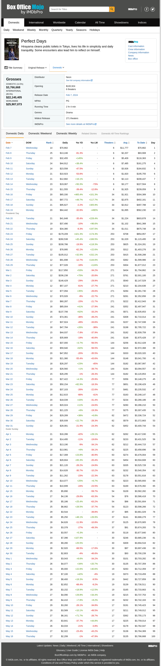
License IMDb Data (89, 650)
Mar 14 (9, 337)
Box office (133, 59)
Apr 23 (9, 517)
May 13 (9, 620)
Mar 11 (9, 322)
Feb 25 (9, 244)
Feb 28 (9, 260)
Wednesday (32, 148)
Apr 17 (9, 501)
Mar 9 (8, 311)
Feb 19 (9, 210)
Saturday (30, 163)
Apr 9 (8, 475)
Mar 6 (8, 296)
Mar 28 (9, 410)
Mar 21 (9, 374)
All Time (100, 22)
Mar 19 (9, 363)
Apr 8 (8, 470)
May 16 (9, 636)
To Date (141, 142)
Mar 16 (9, 348)
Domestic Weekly (66, 133)
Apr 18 (9, 506)
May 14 (9, 626)
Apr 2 (8, 439)
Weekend (18, 29)
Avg (125, 142)
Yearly (69, 29)
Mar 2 (8, 275)
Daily (7, 29)
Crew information (136, 49)
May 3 (9, 569)
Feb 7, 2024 (72, 95)
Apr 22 (9, 512)
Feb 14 (9, 184)
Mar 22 (9, 379)
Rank (49, 142)
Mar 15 (9, 343)
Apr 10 (9, 481)
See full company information (79, 80)
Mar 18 (9, 358)
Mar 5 (8, 291)
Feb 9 (8, 158)
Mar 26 (9, 400)
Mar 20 (9, 368)
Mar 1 (8, 270)
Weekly (31, 29)
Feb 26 (9, 249)
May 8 (9, 595)
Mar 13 (9, 332)
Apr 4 (8, 449)
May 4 (9, 574)
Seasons (81, 29)
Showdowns (121, 22)
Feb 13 (9, 179)
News (131, 55)
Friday (29, 158)
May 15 (9, 631)
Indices (142, 22)
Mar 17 (9, 353)
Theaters (108, 142)
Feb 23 (9, 234)
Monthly (43, 29)
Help (102, 650)
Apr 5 (8, 455)
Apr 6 (8, 460)
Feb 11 (9, 168)
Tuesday (30, 179)
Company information (138, 52)
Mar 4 (8, 286)
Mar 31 (9, 426)
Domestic (13, 22)
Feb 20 (9, 218)
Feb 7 (8, 148)
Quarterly (56, 29)
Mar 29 (9, 415)
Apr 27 (9, 538)
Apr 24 (9, 522)
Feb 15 (9, 189)
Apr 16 (9, 496)
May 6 (9, 584)
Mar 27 (9, 405)
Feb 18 (9, 205)
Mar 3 (8, 280)
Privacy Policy (70, 663)
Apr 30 (9, 553)
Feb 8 (8, 153)
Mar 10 (9, 317)
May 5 (9, 579)
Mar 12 (9, 327)
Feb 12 (9, 174)
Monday (30, 174)
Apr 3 (8, 444)
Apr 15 (9, 491)
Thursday (30, 153)
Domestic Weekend (40, 133)
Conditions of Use (50, 663)
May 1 (9, 558)
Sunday (29, 168)
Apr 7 (8, 465)
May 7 (9, 589)
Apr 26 (9, 532)
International (36, 22)
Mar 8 (8, 306)
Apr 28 (9, 543)
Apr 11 (9, 486)
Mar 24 (9, 389)
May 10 (9, 605)
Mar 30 (9, 420)
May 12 (9, 615)
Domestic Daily (15, 133)
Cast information (136, 46)
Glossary (60, 650)
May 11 (9, 610)
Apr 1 (8, 434)
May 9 (9, 600)
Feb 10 (9, 163)
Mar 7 (8, 301)
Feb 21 (9, 223)
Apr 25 (9, 527)
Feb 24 (9, 239)
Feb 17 (9, 199)
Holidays (95, 29)
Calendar (80, 22)
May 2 (9, 563)
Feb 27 (9, 254)
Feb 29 (9, 265)
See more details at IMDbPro (81, 124)
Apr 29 (9, 548)
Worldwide (59, 22)
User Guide (72, 650)
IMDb (93, 655)
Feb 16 (9, 194)
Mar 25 (9, 394)
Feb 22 (9, 228)
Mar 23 (9, 384)
